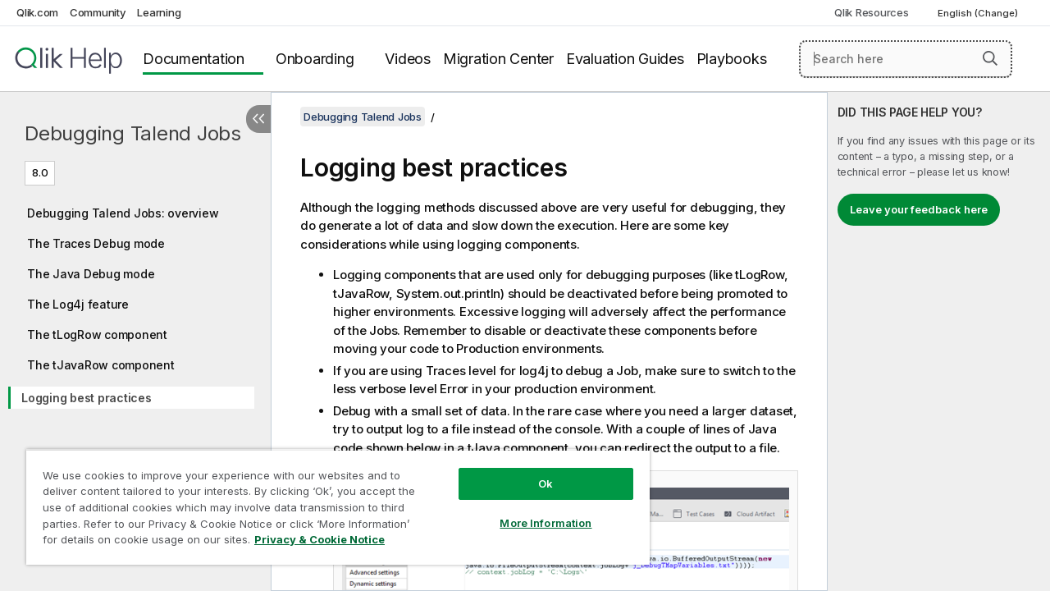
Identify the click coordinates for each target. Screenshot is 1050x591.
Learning (158, 12)
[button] (990, 58)
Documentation (193, 58)
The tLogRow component (97, 334)
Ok (533, 471)
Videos (408, 58)
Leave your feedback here (919, 209)
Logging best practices (86, 398)
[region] (330, 501)
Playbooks (731, 58)
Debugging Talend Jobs (133, 133)
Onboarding (315, 58)
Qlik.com (37, 12)
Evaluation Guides (625, 58)
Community (98, 12)
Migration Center (498, 58)
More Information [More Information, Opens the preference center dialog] (533, 510)
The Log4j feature (78, 304)
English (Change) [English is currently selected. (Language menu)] (979, 13)
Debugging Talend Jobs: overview (122, 213)
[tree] (135, 302)
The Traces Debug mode (96, 243)
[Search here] (906, 59)
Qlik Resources (871, 12)
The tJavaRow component (101, 365)
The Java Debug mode (90, 274)
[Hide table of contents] (258, 119)
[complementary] (939, 341)
